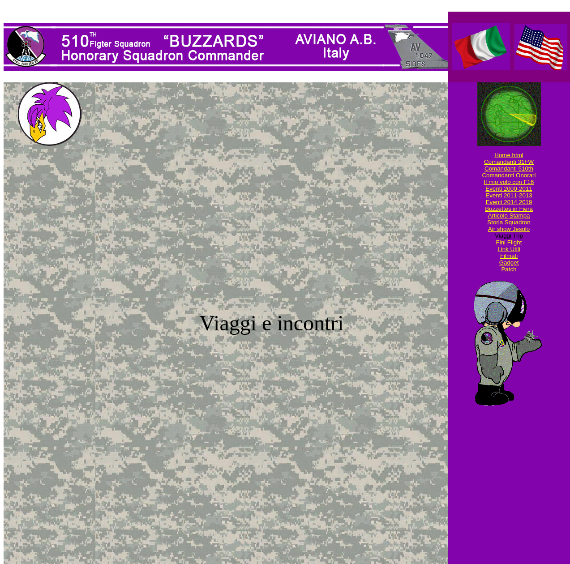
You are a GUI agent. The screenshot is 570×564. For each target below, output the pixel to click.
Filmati (509, 255)
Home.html (508, 155)
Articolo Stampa (509, 215)
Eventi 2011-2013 (508, 195)
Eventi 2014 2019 (509, 202)
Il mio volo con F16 (509, 182)
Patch (508, 269)
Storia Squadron (508, 222)
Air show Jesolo (509, 229)
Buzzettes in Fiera (509, 208)
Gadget (509, 262)
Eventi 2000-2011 (508, 188)
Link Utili (508, 249)
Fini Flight (509, 242)
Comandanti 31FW (509, 161)
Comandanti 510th (508, 168)
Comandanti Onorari (509, 175)
